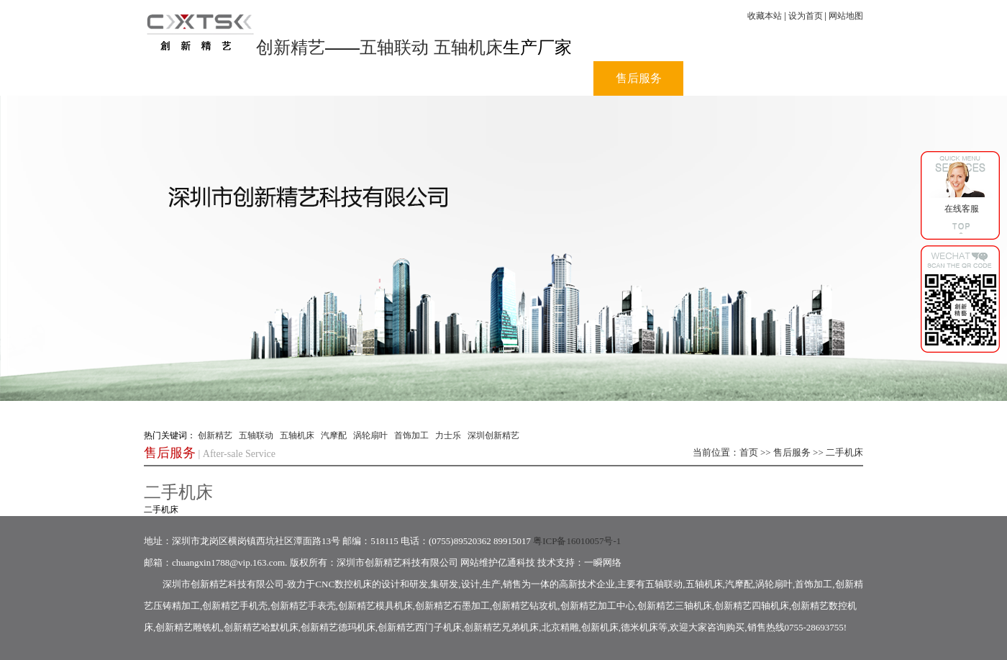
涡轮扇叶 (370, 435)
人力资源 (729, 78)
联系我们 (819, 78)
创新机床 (600, 627)
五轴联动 (394, 47)
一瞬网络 (602, 562)
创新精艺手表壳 (303, 605)
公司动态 (369, 78)
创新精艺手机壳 (235, 605)
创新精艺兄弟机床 (501, 627)
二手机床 (844, 452)
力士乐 (448, 435)
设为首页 (805, 16)
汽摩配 (334, 435)
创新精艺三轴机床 (674, 605)
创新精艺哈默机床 (261, 627)
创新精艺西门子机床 (420, 627)
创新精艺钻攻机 (524, 605)
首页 (189, 78)
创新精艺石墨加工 (452, 605)
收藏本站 (764, 16)
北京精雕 (560, 627)
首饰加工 (411, 435)
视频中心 (549, 78)
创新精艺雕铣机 (188, 627)
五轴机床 (468, 47)
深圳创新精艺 (493, 435)
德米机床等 (644, 627)
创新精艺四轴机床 (751, 605)
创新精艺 (290, 47)
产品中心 (459, 78)
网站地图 (846, 16)
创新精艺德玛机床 (338, 627)
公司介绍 (279, 78)
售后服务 (639, 78)
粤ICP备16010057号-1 (577, 540)
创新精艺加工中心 (597, 605)
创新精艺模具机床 (375, 605)
